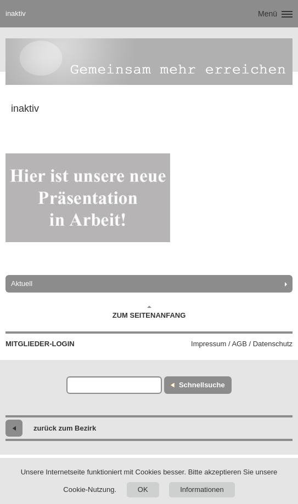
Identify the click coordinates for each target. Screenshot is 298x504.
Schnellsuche (202, 385)
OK (143, 489)
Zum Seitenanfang (149, 312)
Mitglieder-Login (40, 344)
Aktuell (21, 283)
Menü (267, 13)
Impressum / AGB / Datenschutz (242, 344)
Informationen (202, 489)
